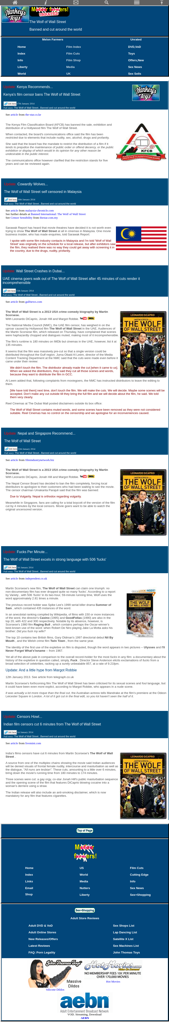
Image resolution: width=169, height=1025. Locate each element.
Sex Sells (134, 73)
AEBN (85, 1018)
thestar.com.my (49, 217)
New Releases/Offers (43, 939)
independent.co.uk (36, 578)
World (22, 73)
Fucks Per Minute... (32, 552)
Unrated (136, 39)
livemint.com (33, 743)
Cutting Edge (139, 874)
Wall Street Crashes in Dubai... (40, 271)
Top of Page (85, 830)
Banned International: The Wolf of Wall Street (58, 214)
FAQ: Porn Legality (42, 952)
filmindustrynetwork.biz (39, 460)
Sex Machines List (126, 945)
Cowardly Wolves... (32, 184)
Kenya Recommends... (35, 87)
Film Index (73, 47)
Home (22, 47)
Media (70, 67)
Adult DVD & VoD (41, 925)
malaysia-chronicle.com (39, 210)
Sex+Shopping (140, 894)
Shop (29, 894)
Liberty (22, 67)
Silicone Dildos (55, 989)
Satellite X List (123, 939)
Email (29, 888)
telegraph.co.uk (64, 677)
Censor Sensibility (22, 217)
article (15, 114)
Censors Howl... (29, 717)
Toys (131, 53)
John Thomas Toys (126, 952)
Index (21, 53)
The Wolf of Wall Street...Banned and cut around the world (44, 107)
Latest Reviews (39, 945)
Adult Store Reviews (84, 918)
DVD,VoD (134, 47)
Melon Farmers (52, 39)
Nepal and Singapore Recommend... (46, 433)
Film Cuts (73, 53)
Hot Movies (113, 980)
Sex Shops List (123, 925)
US (82, 868)
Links (29, 881)
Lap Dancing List (125, 932)
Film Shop (73, 60)
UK (69, 73)
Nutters (85, 888)
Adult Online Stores (42, 932)
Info (20, 60)
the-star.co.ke (33, 114)
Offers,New (136, 60)
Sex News (135, 67)
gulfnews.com (33, 301)
